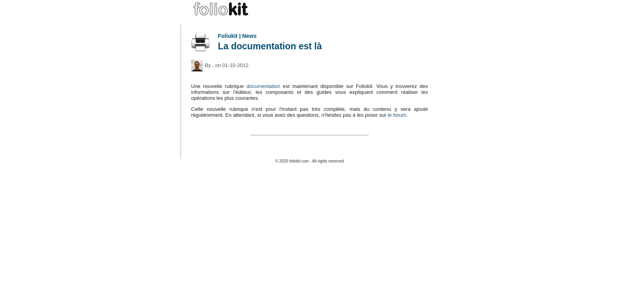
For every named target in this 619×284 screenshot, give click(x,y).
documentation (263, 86)
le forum (397, 115)
